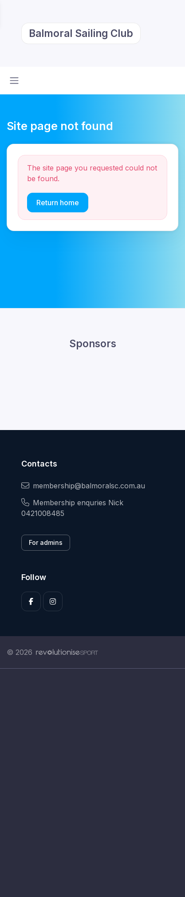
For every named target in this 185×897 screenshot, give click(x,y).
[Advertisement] (92, 783)
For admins (46, 542)
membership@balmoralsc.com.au (83, 485)
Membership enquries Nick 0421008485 (72, 508)
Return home (57, 202)
